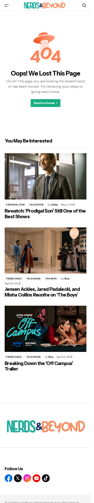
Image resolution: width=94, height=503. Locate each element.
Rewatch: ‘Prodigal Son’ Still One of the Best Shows (45, 213)
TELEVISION (36, 204)
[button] (6, 5)
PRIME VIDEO (14, 278)
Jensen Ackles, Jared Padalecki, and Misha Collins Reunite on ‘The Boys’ (42, 292)
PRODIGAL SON (15, 204)
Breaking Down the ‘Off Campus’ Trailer (39, 366)
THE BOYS (51, 278)
